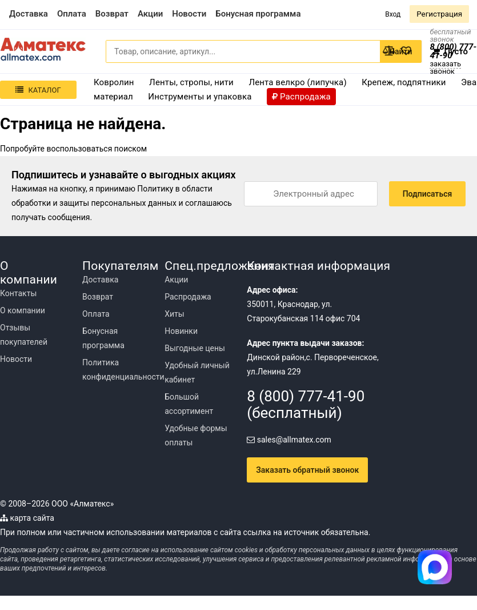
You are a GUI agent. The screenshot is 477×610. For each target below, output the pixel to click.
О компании (22, 310)
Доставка (100, 279)
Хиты (174, 313)
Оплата (96, 313)
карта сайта (27, 518)
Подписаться (427, 193)
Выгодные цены (195, 348)
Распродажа (188, 296)
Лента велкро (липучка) (297, 82)
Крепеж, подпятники (404, 82)
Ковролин (114, 82)
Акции (176, 279)
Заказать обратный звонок (307, 470)
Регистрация (439, 14)
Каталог (38, 90)
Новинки (181, 331)
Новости (16, 359)
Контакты (18, 293)
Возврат (97, 296)
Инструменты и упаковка (199, 96)
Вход (392, 14)
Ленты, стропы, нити (191, 82)
